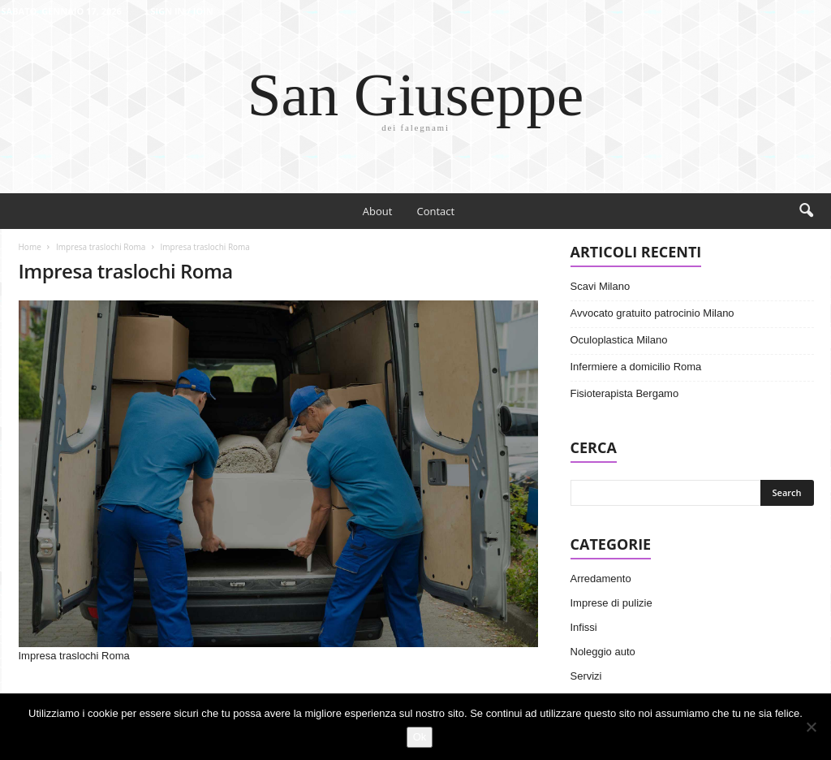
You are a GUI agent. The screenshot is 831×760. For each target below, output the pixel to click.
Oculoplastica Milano (619, 340)
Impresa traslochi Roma (100, 247)
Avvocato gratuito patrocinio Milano (652, 313)
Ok (420, 737)
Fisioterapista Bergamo (625, 393)
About (378, 211)
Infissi (584, 627)
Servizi (586, 676)
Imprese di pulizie (611, 603)
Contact (435, 211)
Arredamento (601, 578)
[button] (806, 211)
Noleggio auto (603, 652)
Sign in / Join (181, 11)
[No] (811, 727)
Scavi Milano (601, 286)
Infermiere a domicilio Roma (636, 367)
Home (30, 247)
